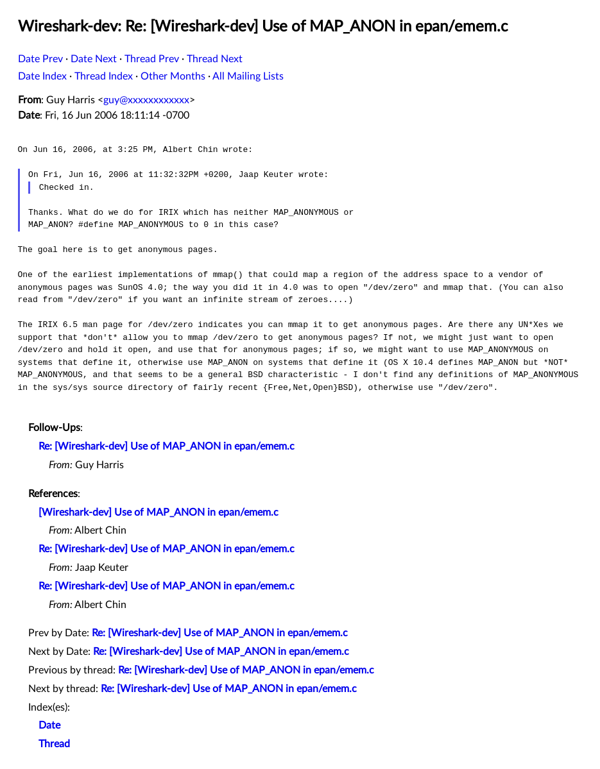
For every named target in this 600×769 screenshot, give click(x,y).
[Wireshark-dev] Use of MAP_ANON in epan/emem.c (159, 512)
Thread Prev (151, 59)
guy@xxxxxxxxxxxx (146, 100)
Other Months (173, 76)
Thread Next (215, 59)
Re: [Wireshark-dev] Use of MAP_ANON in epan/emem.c (167, 446)
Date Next (94, 59)
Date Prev (40, 59)
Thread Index (103, 76)
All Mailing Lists (248, 76)
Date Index (42, 76)
